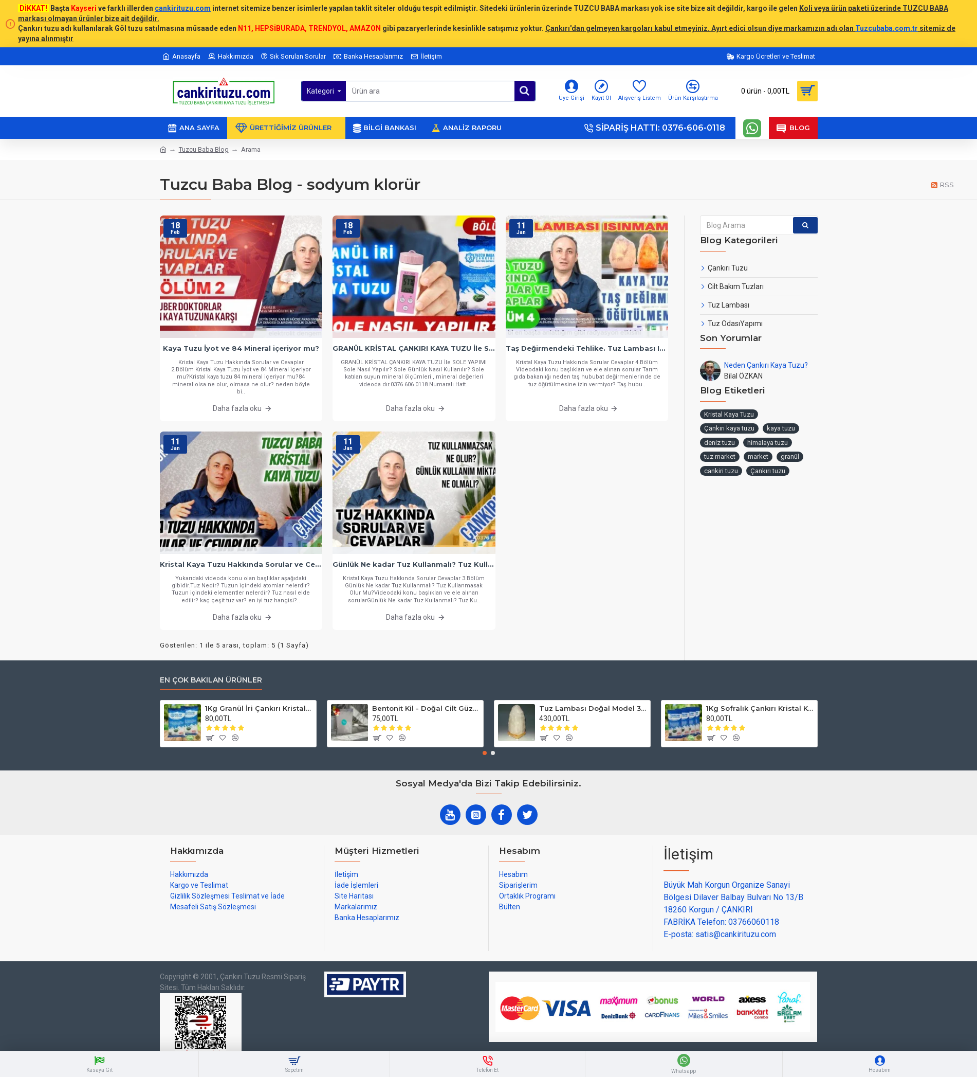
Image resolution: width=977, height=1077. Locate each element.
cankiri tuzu (721, 471)
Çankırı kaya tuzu (729, 428)
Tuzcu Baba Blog (204, 149)
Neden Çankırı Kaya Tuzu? (766, 365)
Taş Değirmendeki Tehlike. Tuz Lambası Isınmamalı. (587, 348)
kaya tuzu (781, 428)
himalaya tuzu (767, 442)
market (758, 456)
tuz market (719, 456)
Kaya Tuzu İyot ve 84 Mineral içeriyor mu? (241, 348)
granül (790, 456)
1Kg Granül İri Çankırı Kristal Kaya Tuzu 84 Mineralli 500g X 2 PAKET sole (258, 708)
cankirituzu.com (183, 8)
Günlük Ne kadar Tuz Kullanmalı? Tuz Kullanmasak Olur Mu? (414, 564)
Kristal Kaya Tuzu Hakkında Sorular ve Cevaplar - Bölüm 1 (241, 564)
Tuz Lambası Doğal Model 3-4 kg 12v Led (593, 708)
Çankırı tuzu (767, 471)
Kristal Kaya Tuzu (729, 414)
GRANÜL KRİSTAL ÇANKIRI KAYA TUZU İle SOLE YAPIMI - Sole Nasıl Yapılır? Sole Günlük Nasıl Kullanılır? (414, 348)
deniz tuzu (719, 442)
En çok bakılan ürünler (211, 680)
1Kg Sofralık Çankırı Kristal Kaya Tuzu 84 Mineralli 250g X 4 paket (760, 708)
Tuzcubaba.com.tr (886, 28)
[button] (485, 753)
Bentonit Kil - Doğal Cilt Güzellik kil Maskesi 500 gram (426, 708)
